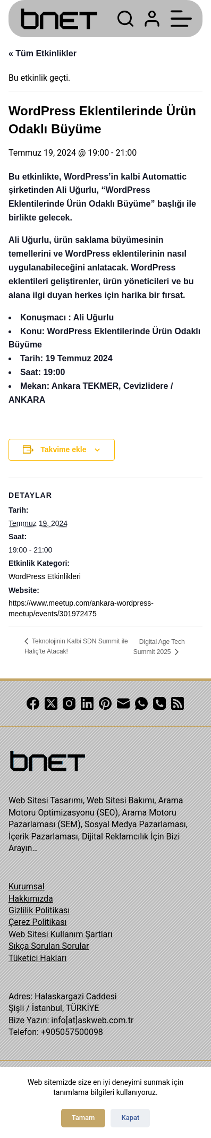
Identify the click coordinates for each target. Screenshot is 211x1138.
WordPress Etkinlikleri (45, 576)
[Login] (152, 19)
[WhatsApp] (141, 703)
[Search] (125, 19)
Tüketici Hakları (38, 958)
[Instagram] (69, 703)
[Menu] (181, 18)
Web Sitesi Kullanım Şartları (61, 934)
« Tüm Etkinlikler (43, 53)
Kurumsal (27, 886)
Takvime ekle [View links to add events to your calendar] (63, 449)
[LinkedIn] (87, 703)
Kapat (130, 1118)
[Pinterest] (105, 703)
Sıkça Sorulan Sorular (49, 946)
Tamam (83, 1118)
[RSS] (177, 703)
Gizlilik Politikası (39, 910)
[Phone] (159, 703)
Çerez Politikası (38, 922)
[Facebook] (33, 703)
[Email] (123, 703)
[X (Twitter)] (51, 703)
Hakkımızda (31, 899)
